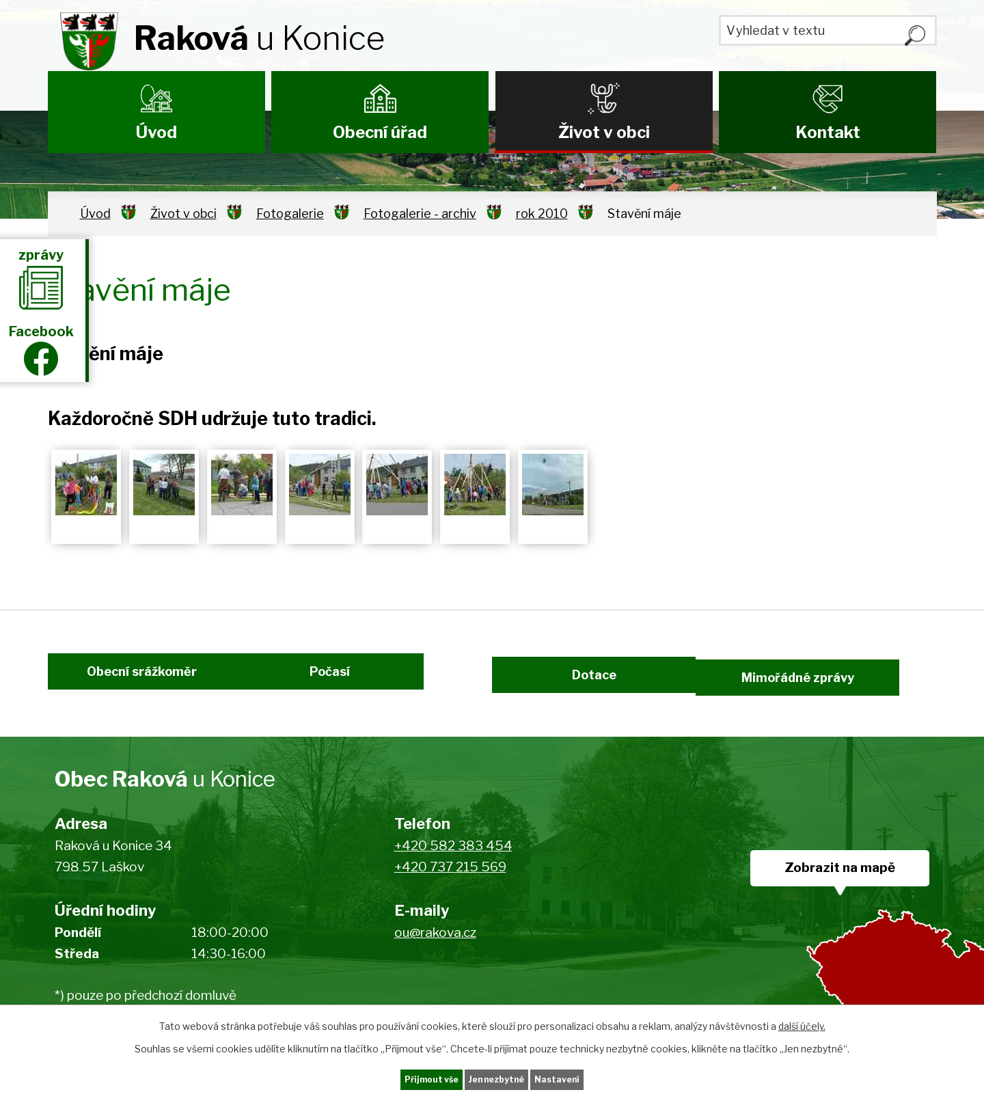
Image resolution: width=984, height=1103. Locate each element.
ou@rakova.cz (435, 954)
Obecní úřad (380, 132)
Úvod (156, 132)
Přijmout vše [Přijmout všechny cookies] (404, 1078)
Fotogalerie (290, 213)
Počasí (347, 688)
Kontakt (827, 132)
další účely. (801, 1023)
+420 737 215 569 (450, 888)
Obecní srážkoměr (125, 688)
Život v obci (604, 132)
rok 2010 (542, 213)
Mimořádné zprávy (842, 688)
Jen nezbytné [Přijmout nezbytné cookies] (497, 1078)
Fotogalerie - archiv (420, 213)
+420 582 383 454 (453, 867)
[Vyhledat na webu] (827, 36)
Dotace (586, 688)
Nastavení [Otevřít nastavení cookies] (586, 1078)
